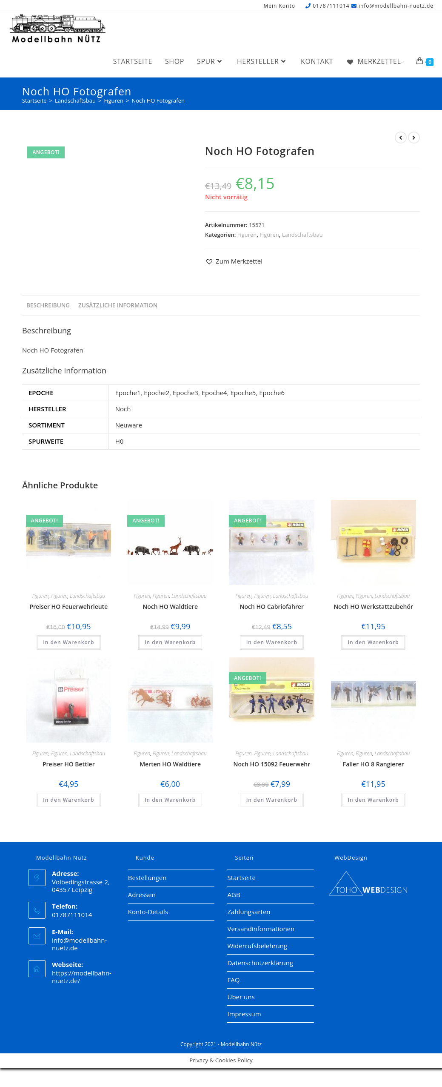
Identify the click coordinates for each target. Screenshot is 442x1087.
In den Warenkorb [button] (68, 642)
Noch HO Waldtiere (170, 606)
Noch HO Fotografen (157, 100)
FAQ (233, 979)
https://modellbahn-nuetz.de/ (81, 977)
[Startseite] (34, 100)
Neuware (128, 425)
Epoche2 (156, 392)
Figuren (247, 234)
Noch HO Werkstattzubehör (373, 606)
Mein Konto (279, 6)
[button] (233, 261)
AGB (233, 894)
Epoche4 (214, 392)
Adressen (142, 894)
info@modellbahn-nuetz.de (396, 5)
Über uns (240, 996)
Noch (123, 408)
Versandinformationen (260, 928)
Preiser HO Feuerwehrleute (68, 606)
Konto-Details (148, 911)
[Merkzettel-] (374, 61)
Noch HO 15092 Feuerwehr (271, 764)
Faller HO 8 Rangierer (373, 764)
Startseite (241, 877)
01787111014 (331, 5)
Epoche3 (185, 392)
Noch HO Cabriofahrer (272, 606)
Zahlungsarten (248, 911)
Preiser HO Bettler (69, 764)
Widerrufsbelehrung (257, 945)
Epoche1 (128, 392)
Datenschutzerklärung (260, 962)
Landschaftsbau (302, 234)
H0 (119, 441)
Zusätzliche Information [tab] (117, 305)
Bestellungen (147, 877)
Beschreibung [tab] (48, 305)
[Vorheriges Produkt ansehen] (401, 137)
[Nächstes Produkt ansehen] (414, 137)
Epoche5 (243, 392)
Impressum (244, 1014)
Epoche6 (272, 392)
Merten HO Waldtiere (170, 764)
